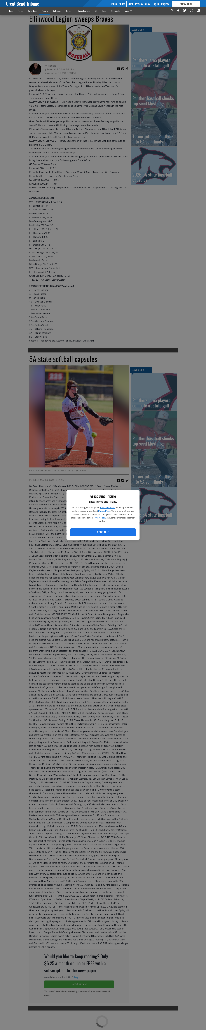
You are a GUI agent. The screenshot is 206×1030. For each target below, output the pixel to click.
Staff (130, 4)
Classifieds (115, 10)
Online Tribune (117, 4)
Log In (155, 4)
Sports (45, 10)
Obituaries (56, 10)
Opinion (69, 10)
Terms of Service (107, 507)
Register (165, 4)
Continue (103, 532)
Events (20, 10)
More (129, 11)
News (11, 10)
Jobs (104, 10)
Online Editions (83, 10)
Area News (32, 10)
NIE (96, 10)
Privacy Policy (104, 510)
